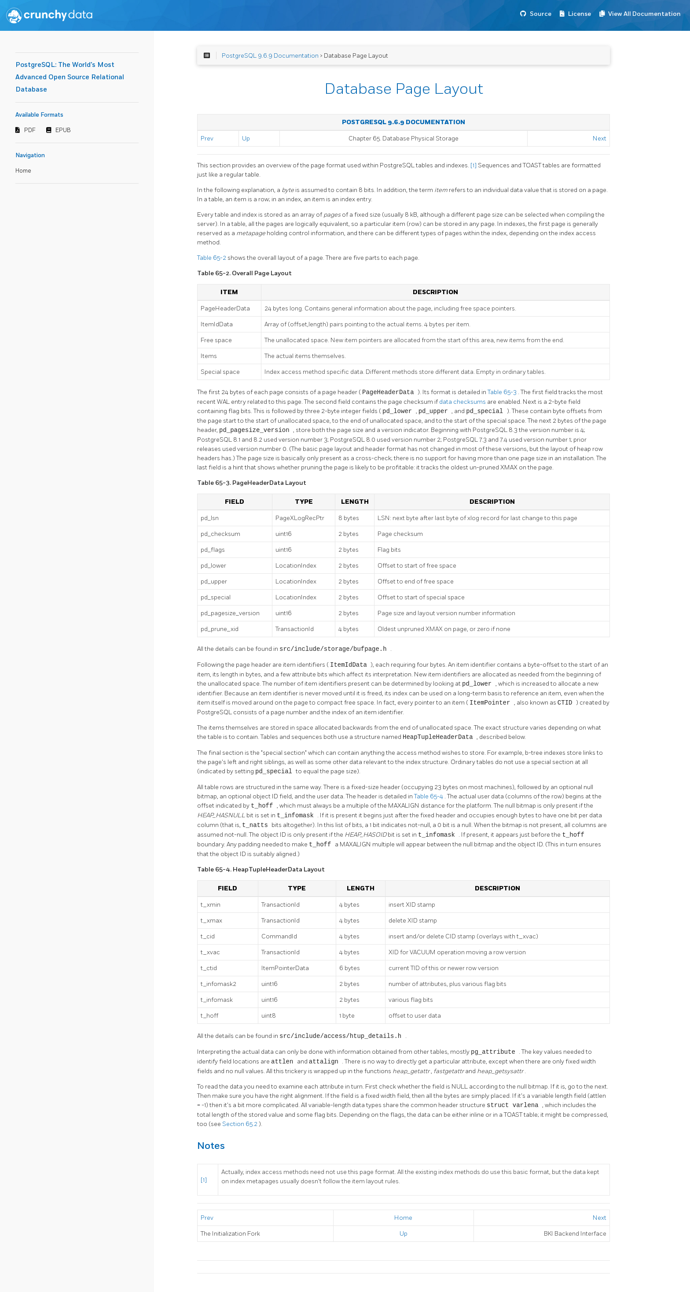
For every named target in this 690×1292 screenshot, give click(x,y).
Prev (207, 138)
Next (599, 138)
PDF (30, 130)
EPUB (63, 130)
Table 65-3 (503, 392)
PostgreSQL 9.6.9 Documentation (270, 55)
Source (540, 14)
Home (23, 170)
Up (246, 138)
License (579, 14)
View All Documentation (644, 14)
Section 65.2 (240, 1124)
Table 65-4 (429, 796)
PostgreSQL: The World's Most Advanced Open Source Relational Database (69, 77)
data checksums (463, 402)
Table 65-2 (212, 258)
